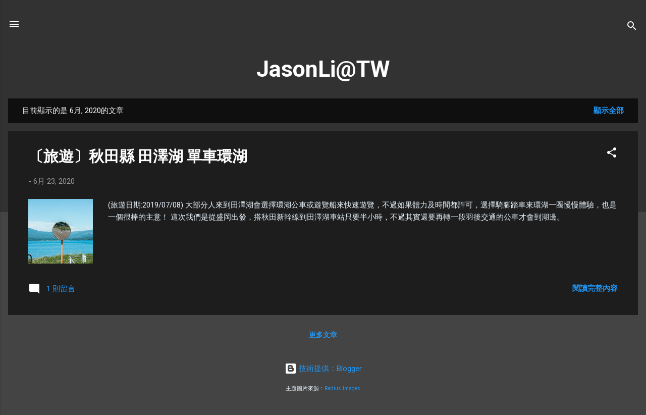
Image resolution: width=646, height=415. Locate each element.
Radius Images (342, 388)
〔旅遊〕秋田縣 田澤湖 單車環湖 (137, 156)
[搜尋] (632, 27)
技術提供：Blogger (323, 368)
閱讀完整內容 (595, 288)
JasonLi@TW (323, 69)
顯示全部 (609, 110)
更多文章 (323, 335)
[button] (612, 154)
